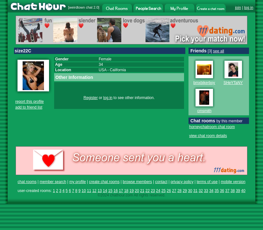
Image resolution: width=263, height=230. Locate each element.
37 (227, 190)
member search (52, 182)
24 (158, 190)
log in (248, 7)
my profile (77, 182)
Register (90, 98)
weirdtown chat (80, 7)
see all (218, 51)
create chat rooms (104, 182)
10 (84, 190)
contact (161, 182)
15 (110, 190)
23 (153, 190)
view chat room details (208, 136)
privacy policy (182, 182)
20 (137, 190)
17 (121, 190)
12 (94, 190)
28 (179, 190)
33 (206, 190)
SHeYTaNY (233, 82)
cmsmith (204, 111)
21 (142, 190)
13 (99, 190)
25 (163, 190)
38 (233, 190)
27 (174, 190)
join (238, 7)
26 (169, 190)
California (118, 70)
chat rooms (27, 182)
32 (201, 190)
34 (211, 190)
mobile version (233, 182)
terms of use (206, 182)
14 (105, 190)
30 (190, 190)
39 (238, 190)
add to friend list (28, 107)
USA (102, 70)
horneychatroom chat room (212, 127)
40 (243, 190)
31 (195, 190)
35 (217, 190)
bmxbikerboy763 (207, 82)
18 (126, 190)
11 (89, 190)
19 (132, 190)
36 (222, 190)
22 (148, 190)
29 (185, 190)
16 (115, 190)
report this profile (29, 101)
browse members (137, 182)
